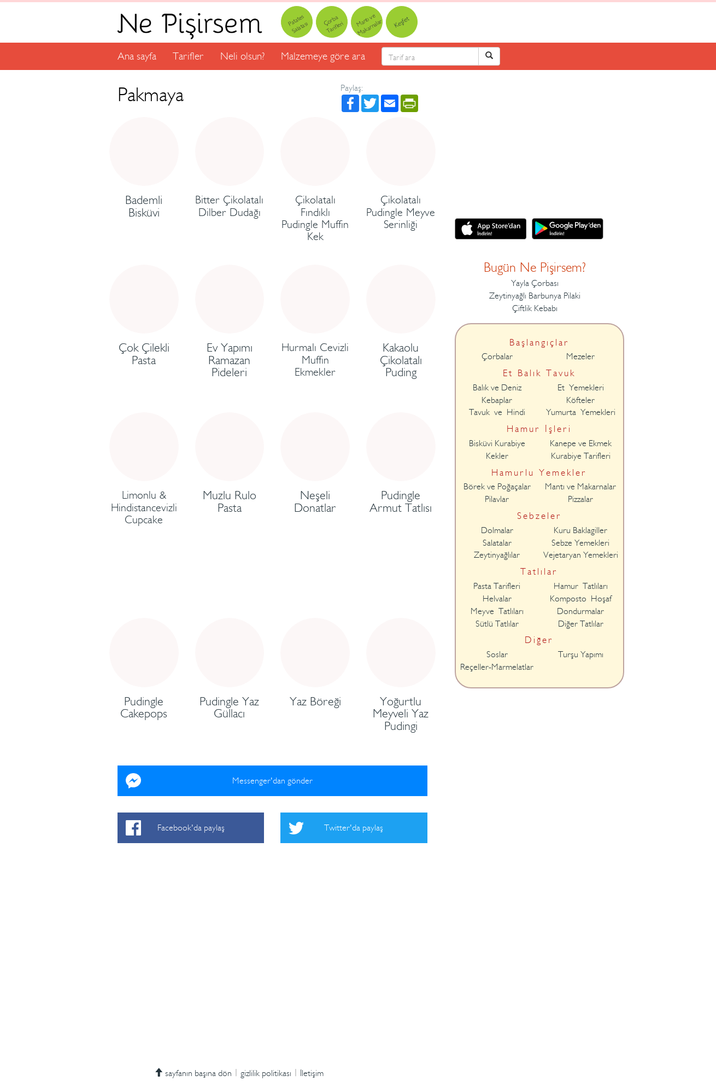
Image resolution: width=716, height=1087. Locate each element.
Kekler (497, 456)
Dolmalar (497, 530)
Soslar (497, 654)
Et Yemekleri (580, 388)
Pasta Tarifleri (496, 586)
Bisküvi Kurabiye (497, 443)
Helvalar (497, 599)
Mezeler (580, 356)
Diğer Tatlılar (580, 624)
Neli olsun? (242, 56)
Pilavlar (497, 499)
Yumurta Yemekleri (580, 412)
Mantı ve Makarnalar (580, 487)
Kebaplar (497, 400)
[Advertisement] (272, 587)
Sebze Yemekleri (580, 543)
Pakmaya (151, 95)
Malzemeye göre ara (323, 56)
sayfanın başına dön (193, 1073)
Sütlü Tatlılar (497, 624)
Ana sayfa (137, 56)
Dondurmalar (580, 611)
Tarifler (188, 56)
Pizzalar (580, 499)
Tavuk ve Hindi (497, 412)
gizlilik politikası (265, 1073)
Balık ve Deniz (497, 388)
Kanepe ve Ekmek (581, 443)
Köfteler (580, 400)
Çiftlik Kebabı (534, 308)
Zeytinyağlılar (497, 555)
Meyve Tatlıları (497, 611)
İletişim (312, 1073)
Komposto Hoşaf (581, 599)
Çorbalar (497, 356)
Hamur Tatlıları (581, 586)
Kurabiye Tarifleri (581, 456)
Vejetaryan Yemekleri (580, 555)
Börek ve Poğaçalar (497, 487)
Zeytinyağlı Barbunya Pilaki (534, 296)
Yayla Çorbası (535, 283)
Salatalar (497, 543)
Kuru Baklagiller (580, 530)
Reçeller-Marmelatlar (496, 667)
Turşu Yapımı (580, 654)
